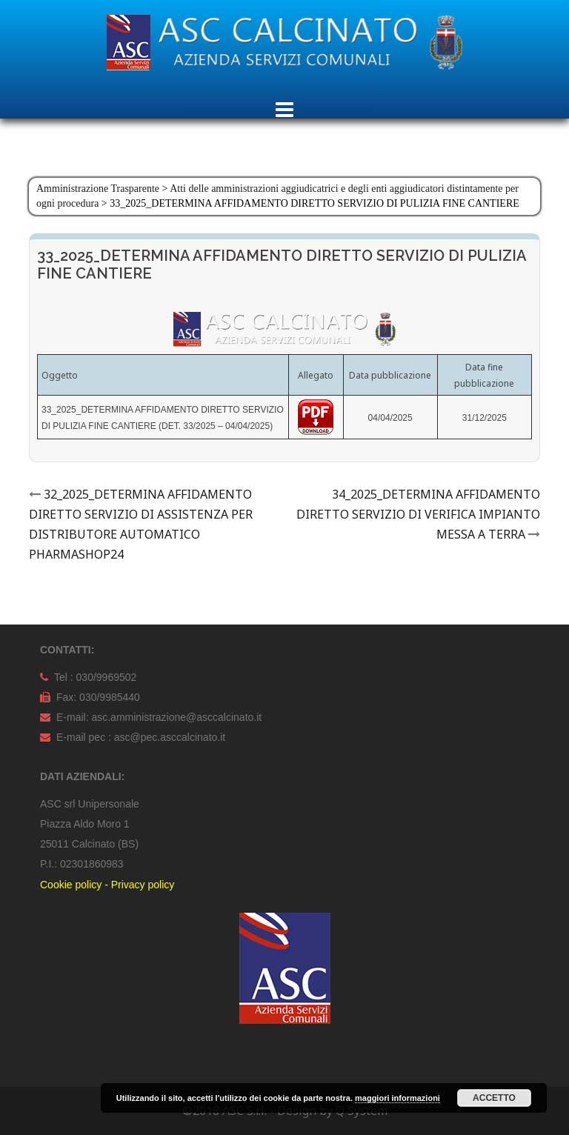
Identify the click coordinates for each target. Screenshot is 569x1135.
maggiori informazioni (397, 1098)
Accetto (494, 1098)
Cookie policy (71, 885)
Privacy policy (143, 885)
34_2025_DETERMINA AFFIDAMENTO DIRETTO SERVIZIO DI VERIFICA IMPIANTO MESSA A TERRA (418, 514)
